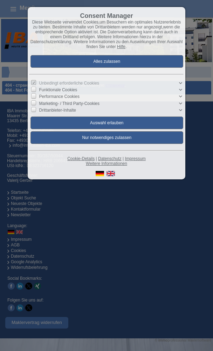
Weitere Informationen (106, 163)
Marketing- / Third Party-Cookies (69, 103)
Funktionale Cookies (58, 89)
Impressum (135, 158)
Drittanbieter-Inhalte (57, 110)
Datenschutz (110, 158)
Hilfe (121, 46)
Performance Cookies (59, 96)
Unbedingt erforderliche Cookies (69, 83)
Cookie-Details (81, 158)
